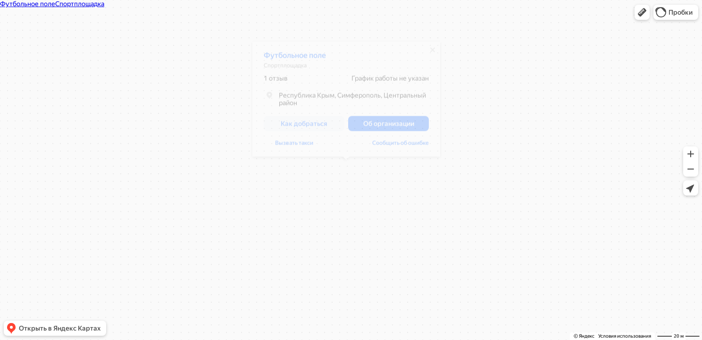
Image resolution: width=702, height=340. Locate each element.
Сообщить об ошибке (292, 146)
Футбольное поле (295, 58)
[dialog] (346, 102)
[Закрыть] (432, 53)
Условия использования (624, 336)
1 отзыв (276, 81)
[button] (642, 12)
